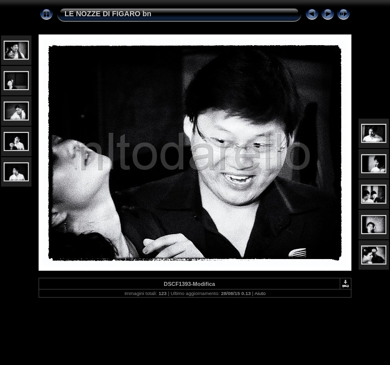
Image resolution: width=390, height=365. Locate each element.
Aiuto (260, 293)
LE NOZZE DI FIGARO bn (107, 14)
